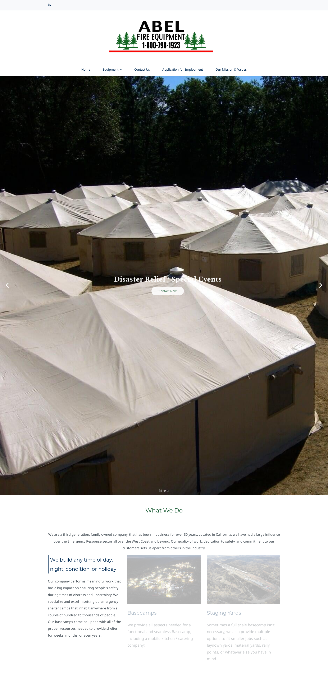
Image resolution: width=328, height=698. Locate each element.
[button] (7, 285)
